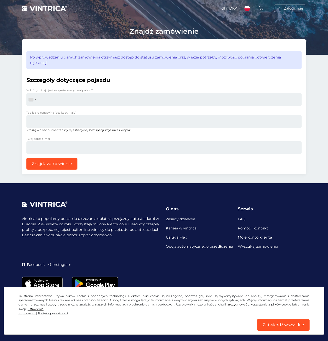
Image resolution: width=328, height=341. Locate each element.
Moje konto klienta (255, 237)
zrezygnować (237, 304)
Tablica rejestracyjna (51, 112)
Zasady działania (180, 219)
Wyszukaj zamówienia (258, 246)
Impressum (27, 313)
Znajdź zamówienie (52, 163)
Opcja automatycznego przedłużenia (199, 246)
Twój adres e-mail (38, 138)
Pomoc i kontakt (253, 228)
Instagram (59, 264)
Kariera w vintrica (181, 228)
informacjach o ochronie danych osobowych (141, 304)
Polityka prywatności (53, 313)
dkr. (229, 8)
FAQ (241, 219)
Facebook (33, 264)
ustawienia (36, 309)
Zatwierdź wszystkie (283, 324)
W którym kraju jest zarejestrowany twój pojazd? (59, 90)
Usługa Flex (176, 237)
